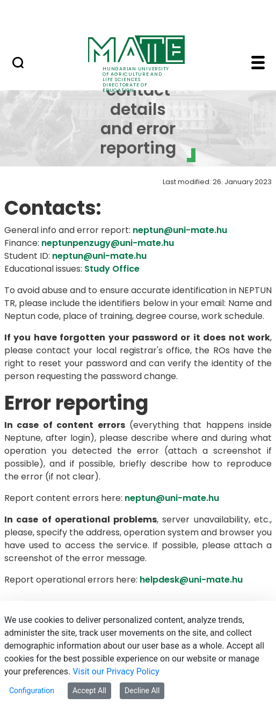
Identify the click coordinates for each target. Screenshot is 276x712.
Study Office (112, 269)
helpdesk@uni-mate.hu (191, 579)
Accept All (89, 690)
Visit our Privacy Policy (115, 671)
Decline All (142, 690)
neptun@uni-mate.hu (180, 230)
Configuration (31, 690)
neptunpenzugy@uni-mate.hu (107, 243)
